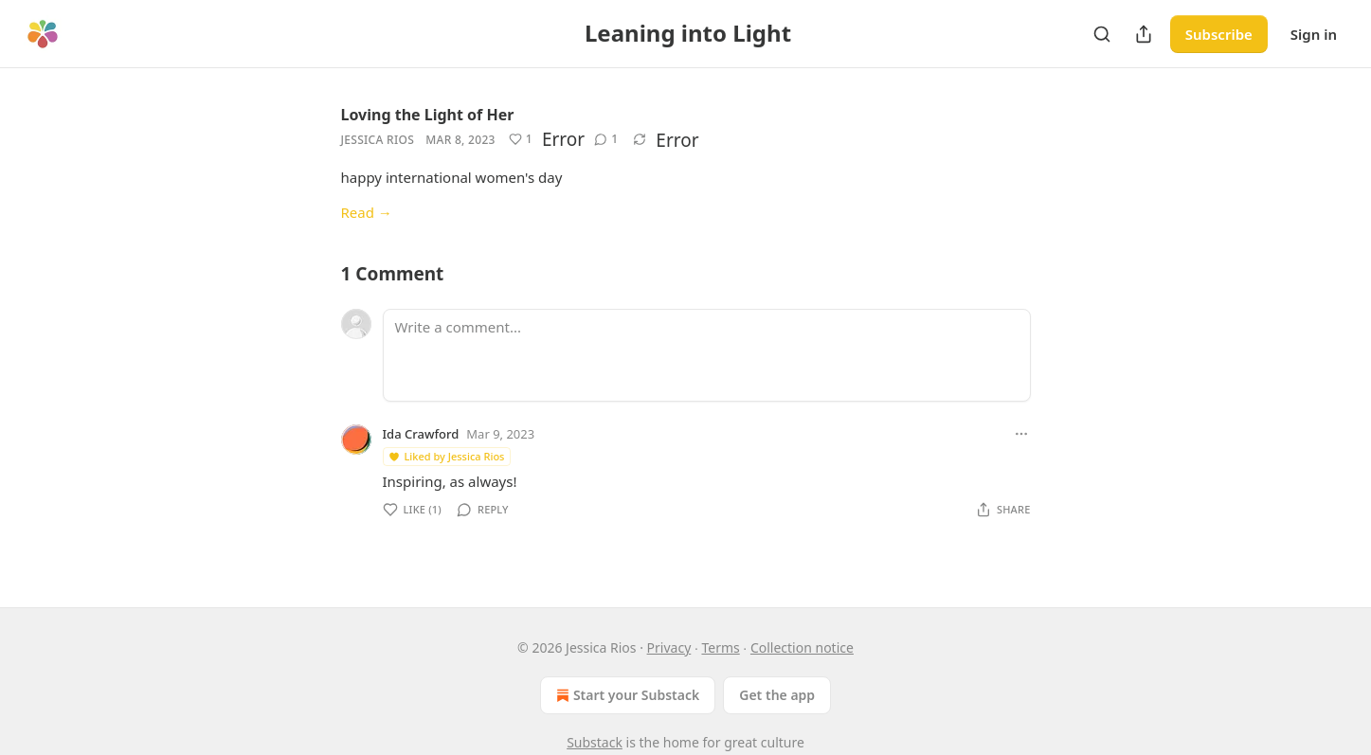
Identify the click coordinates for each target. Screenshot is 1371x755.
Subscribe (1219, 34)
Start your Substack (625, 695)
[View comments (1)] (605, 139)
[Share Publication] (1144, 34)
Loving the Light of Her (427, 114)
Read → (366, 212)
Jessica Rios (378, 140)
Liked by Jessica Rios (446, 456)
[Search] (1102, 34)
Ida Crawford (421, 433)
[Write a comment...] (707, 355)
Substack (594, 742)
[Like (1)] (520, 139)
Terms (720, 647)
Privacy (669, 647)
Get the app (777, 695)
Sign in (1313, 34)
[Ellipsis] (1021, 434)
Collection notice (802, 647)
